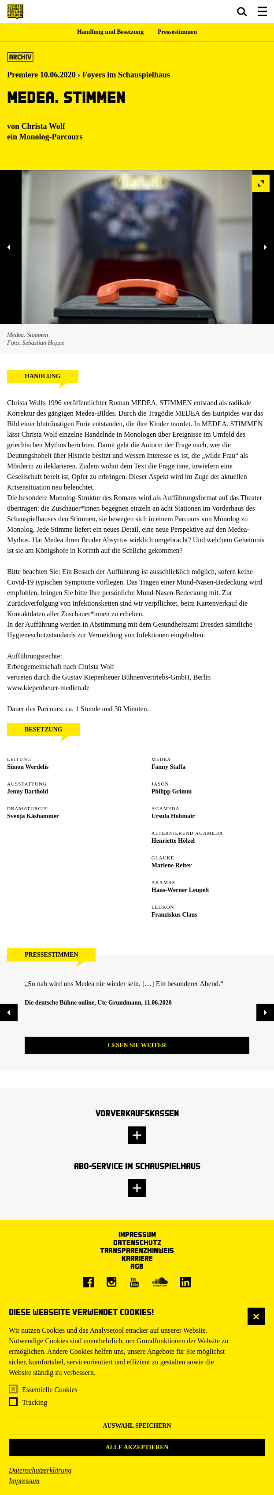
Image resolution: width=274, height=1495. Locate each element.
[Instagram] (111, 1282)
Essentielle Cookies (50, 1389)
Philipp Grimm (172, 791)
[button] (242, 11)
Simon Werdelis (27, 767)
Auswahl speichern (137, 1425)
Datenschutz (137, 1242)
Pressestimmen (177, 32)
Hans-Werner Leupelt (180, 890)
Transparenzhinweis (137, 1250)
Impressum (24, 1480)
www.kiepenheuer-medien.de (48, 687)
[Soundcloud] (160, 1282)
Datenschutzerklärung (40, 1470)
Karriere (137, 1258)
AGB (137, 1266)
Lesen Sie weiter (137, 1045)
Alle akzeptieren (137, 1447)
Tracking (34, 1402)
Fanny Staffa (168, 767)
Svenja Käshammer (33, 816)
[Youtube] (134, 1282)
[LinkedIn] (185, 1282)
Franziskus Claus (174, 914)
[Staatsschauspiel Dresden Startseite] (15, 11)
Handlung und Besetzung (110, 32)
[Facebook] (88, 1282)
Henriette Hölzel (173, 840)
